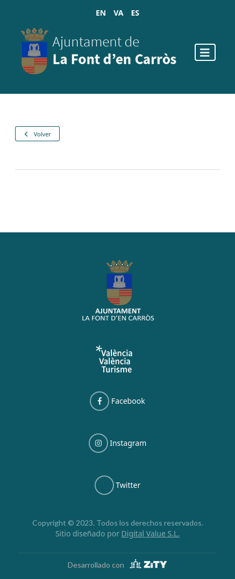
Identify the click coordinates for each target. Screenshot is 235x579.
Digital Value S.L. (151, 533)
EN (101, 13)
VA (118, 13)
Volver (37, 134)
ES (135, 13)
